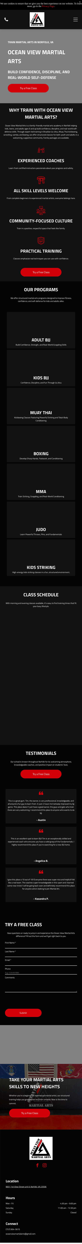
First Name (10, 942)
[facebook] (37, 1165)
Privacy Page (48, 6)
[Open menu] (75, 19)
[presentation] (27, 1000)
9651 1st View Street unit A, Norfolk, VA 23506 (26, 1186)
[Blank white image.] (6, 21)
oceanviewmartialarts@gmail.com (20, 1233)
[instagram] (44, 1165)
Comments (10, 977)
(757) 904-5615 (13, 1229)
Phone (8, 968)
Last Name (10, 951)
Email (8, 960)
